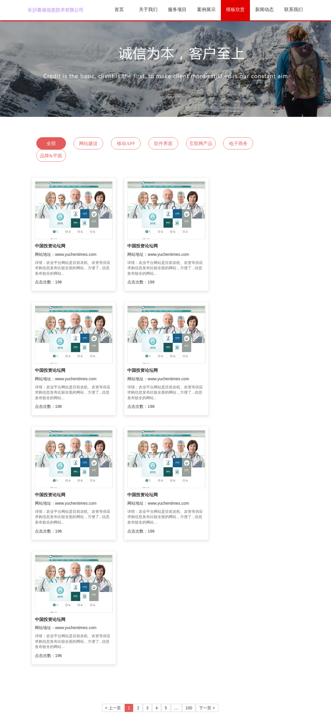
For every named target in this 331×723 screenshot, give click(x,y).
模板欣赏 (235, 9)
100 (188, 583)
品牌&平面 (271, 143)
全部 (51, 143)
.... (176, 583)
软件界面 (161, 143)
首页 (119, 9)
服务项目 (177, 9)
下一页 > (207, 583)
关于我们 (148, 9)
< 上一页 (113, 583)
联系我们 (293, 9)
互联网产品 (198, 143)
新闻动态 (264, 9)
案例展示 (206, 9)
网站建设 (87, 143)
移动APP (124, 143)
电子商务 (235, 143)
